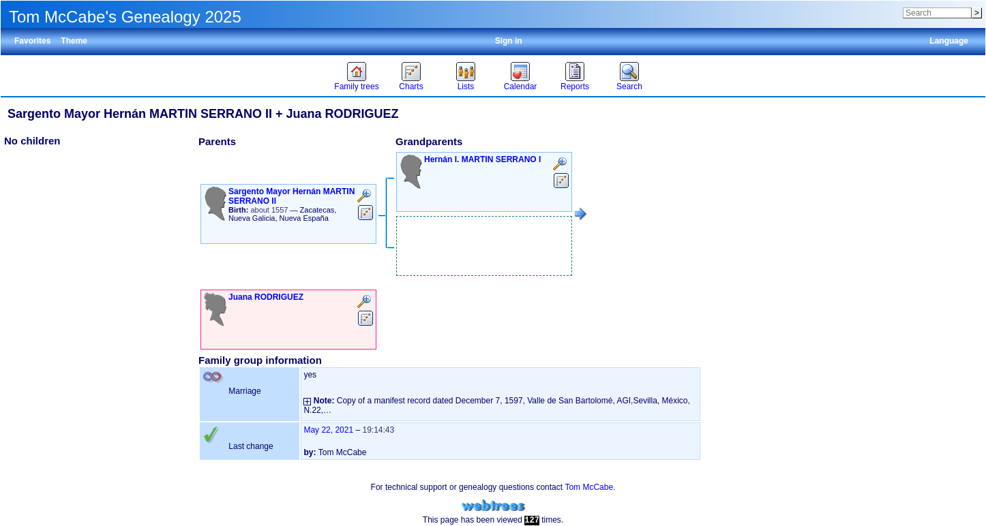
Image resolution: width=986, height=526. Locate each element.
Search (629, 86)
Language (948, 41)
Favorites (32, 41)
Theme (74, 41)
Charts (411, 86)
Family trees (356, 86)
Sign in (508, 41)
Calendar (520, 86)
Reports (575, 86)
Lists (466, 86)
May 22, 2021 (328, 430)
